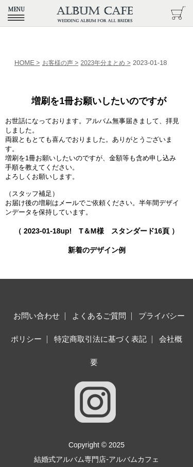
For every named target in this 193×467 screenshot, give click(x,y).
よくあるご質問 (99, 315)
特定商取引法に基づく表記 (100, 339)
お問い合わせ (36, 315)
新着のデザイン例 (97, 250)
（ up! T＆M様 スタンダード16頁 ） (96, 231)
